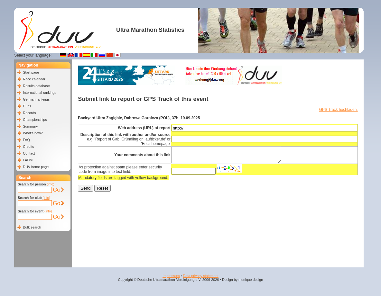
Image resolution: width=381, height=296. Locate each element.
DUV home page (36, 167)
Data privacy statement (200, 276)
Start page (31, 72)
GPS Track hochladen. (338, 109)
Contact (29, 153)
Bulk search (32, 227)
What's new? (32, 133)
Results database (36, 86)
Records (29, 113)
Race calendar (34, 79)
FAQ (26, 140)
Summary (30, 126)
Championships (35, 119)
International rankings (39, 92)
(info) (50, 184)
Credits (28, 146)
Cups (27, 106)
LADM (28, 160)
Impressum (171, 276)
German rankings (36, 99)
